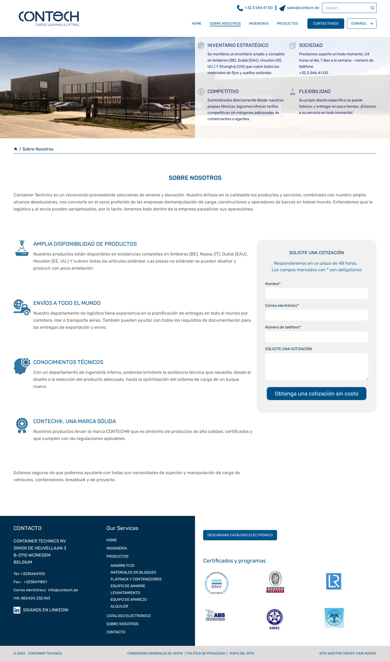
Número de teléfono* (283, 327)
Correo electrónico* (282, 305)
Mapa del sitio (242, 653)
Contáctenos (326, 23)
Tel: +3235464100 (29, 573)
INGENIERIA (259, 23)
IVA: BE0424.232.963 (32, 598)
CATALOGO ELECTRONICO (128, 616)
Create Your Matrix (359, 653)
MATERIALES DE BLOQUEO (133, 572)
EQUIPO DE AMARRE (127, 586)
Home (197, 23)
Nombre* (273, 284)
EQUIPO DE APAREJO (128, 599)
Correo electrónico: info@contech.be (46, 590)
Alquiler (119, 606)
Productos (287, 23)
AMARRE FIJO (122, 565)
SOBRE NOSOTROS (225, 23)
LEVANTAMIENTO (125, 592)
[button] (361, 23)
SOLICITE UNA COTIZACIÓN (288, 349)
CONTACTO (115, 632)
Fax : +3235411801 (30, 582)
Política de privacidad (206, 653)
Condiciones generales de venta (155, 653)
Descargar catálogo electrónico (240, 535)
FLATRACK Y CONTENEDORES (136, 579)
